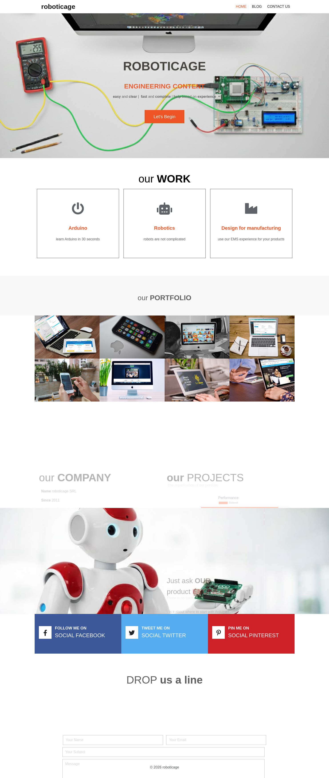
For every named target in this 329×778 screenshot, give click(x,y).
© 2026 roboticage (164, 767)
